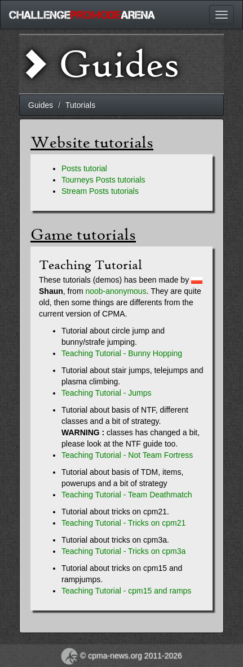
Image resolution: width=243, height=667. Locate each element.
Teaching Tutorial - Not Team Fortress (127, 455)
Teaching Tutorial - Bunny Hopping (121, 353)
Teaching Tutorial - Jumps (106, 392)
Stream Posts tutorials (100, 191)
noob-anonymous (115, 291)
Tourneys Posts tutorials (103, 179)
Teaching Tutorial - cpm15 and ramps (126, 590)
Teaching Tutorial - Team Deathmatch (126, 494)
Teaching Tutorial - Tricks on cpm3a (123, 551)
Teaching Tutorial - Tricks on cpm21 (123, 522)
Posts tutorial (84, 168)
